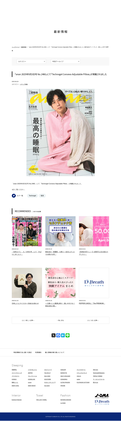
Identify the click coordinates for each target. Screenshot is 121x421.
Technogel (32, 195)
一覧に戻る (60, 320)
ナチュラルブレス (82, 373)
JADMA (102, 396)
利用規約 (39, 352)
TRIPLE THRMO (97, 376)
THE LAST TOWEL (41, 400)
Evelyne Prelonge (17, 400)
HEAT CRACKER (65, 376)
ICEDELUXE (31, 379)
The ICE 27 (47, 373)
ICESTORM (47, 379)
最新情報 (28, 15)
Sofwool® (63, 370)
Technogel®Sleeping (99, 373)
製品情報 (40, 15)
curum (29, 382)
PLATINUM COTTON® (83, 382)
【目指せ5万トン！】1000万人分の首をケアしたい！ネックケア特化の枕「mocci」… (93, 254)
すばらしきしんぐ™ (50, 382)
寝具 (42, 195)
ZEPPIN (30, 373)
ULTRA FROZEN (65, 382)
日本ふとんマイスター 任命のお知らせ (25, 303)
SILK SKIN (47, 376)
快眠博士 (14, 370)
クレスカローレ (81, 370)
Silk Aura (95, 370)
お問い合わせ (106, 15)
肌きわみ (95, 382)
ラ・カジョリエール (98, 379)
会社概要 (80, 15)
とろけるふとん (32, 370)
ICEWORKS (63, 379)
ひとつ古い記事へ (92, 320)
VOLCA (79, 376)
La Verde (63, 403)
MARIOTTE (63, 373)
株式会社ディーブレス (60, 15)
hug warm (47, 386)
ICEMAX (14, 379)
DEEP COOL (15, 386)
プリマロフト (15, 376)
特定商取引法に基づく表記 (23, 352)
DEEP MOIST (32, 386)
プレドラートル (32, 376)
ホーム (15, 15)
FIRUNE (62, 386)
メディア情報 (24, 84)
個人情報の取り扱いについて (55, 352)
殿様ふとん (15, 382)
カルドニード (48, 370)
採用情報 (93, 15)
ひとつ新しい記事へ (28, 320)
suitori (78, 379)
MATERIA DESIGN (66, 400)
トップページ (15, 47)
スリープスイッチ (17, 373)
